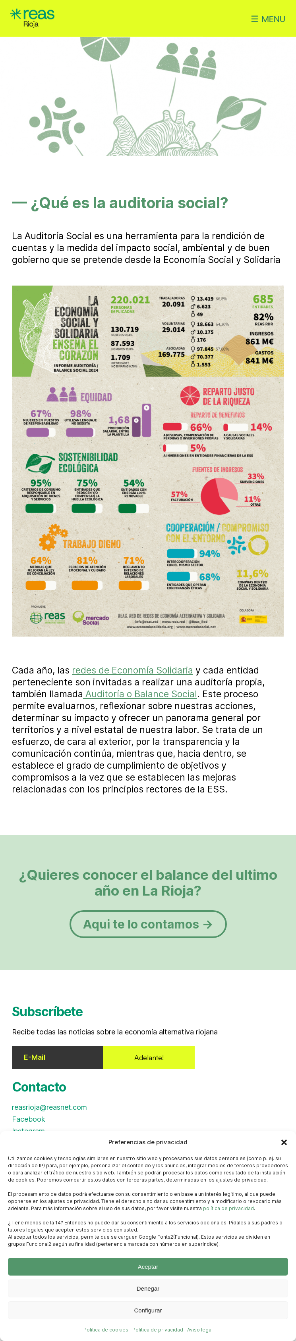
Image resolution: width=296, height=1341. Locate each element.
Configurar (148, 1310)
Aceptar (148, 1266)
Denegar (148, 1288)
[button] (284, 1142)
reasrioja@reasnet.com (49, 1107)
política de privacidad (228, 1208)
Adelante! (149, 1057)
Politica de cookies (105, 1330)
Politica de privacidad (157, 1330)
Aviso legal (200, 1330)
